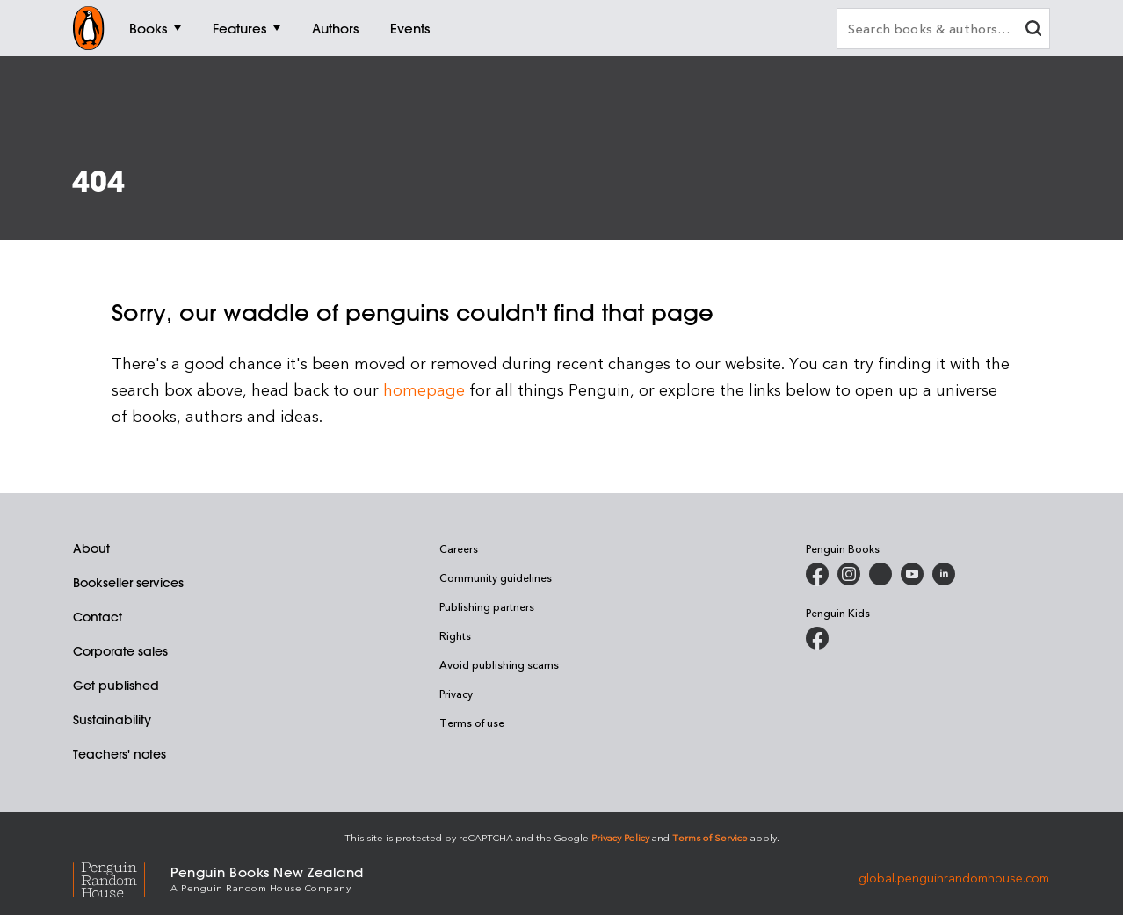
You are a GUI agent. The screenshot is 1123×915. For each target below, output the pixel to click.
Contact (97, 617)
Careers (458, 548)
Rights (455, 635)
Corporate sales (120, 651)
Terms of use (471, 722)
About (91, 548)
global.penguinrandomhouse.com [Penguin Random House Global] (954, 877)
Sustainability (112, 720)
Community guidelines (495, 577)
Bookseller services (128, 583)
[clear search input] (1033, 30)
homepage (424, 389)
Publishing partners (486, 606)
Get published (116, 686)
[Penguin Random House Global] (121, 878)
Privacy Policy (620, 837)
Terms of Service (710, 837)
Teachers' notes (119, 754)
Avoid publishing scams (499, 664)
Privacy (456, 693)
